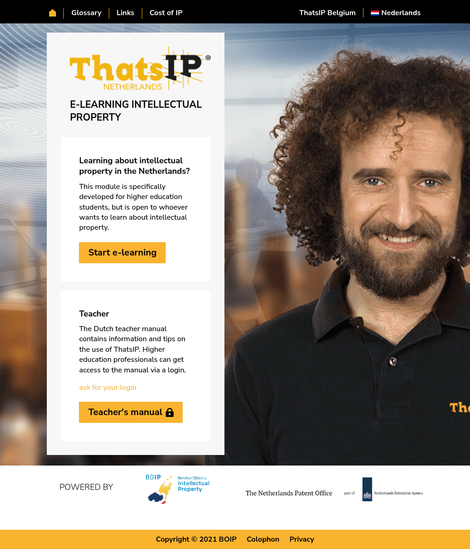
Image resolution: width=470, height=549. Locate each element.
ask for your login (107, 388)
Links (125, 13)
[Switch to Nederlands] (396, 12)
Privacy (302, 539)
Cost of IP (166, 13)
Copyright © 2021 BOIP (196, 539)
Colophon (262, 539)
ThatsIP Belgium (327, 12)
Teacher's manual (125, 412)
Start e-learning (122, 252)
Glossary (86, 13)
